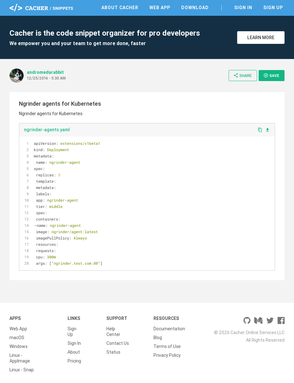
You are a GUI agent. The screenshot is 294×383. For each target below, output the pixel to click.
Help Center (113, 331)
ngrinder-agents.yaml (47, 130)
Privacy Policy (167, 355)
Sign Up (273, 7)
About (74, 352)
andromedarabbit (45, 72)
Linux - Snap (21, 370)
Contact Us (117, 343)
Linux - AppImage (19, 358)
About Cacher (119, 7)
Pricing (74, 361)
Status (113, 352)
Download (195, 7)
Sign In (243, 7)
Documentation (169, 329)
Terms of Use (167, 346)
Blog (157, 337)
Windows (18, 346)
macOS (16, 337)
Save (271, 75)
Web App (159, 7)
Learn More (260, 37)
